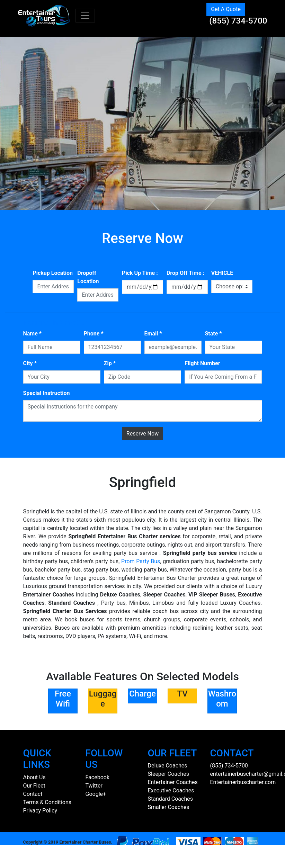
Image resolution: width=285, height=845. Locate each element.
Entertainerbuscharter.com (243, 782)
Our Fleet (34, 785)
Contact (33, 794)
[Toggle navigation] (85, 16)
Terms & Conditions (47, 802)
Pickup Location (53, 273)
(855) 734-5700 (238, 21)
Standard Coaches (170, 798)
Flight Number (202, 363)
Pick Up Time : (140, 273)
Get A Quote (226, 9)
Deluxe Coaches (167, 765)
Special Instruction (46, 393)
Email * (153, 333)
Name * (32, 333)
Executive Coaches (171, 790)
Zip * (110, 363)
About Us (34, 777)
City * (30, 363)
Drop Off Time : (185, 273)
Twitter (94, 785)
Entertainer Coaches (173, 782)
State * (213, 333)
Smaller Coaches (168, 807)
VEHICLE (222, 273)
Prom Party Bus (140, 561)
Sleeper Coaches (168, 774)
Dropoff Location (88, 277)
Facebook (97, 777)
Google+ (96, 794)
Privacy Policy (40, 810)
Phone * (94, 333)
